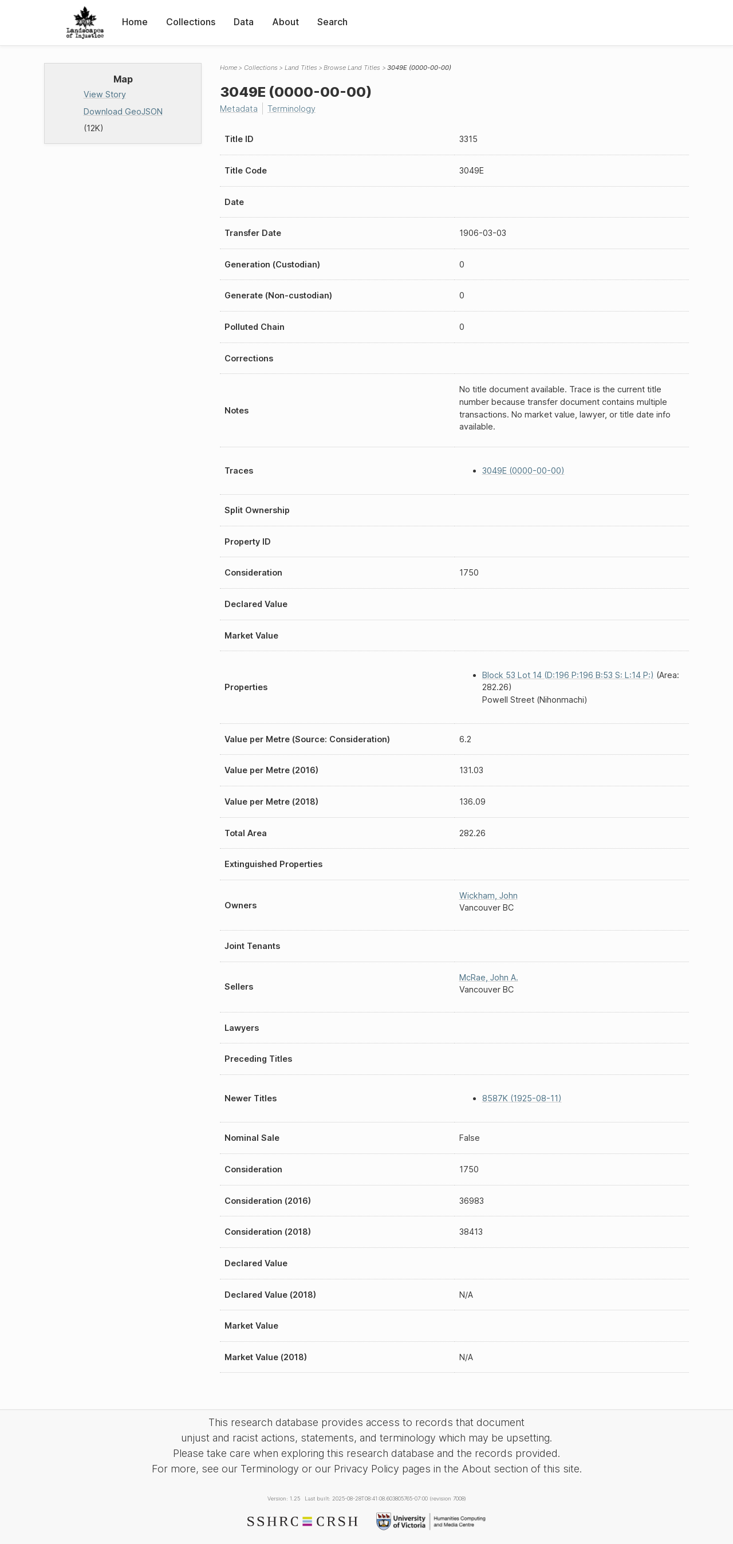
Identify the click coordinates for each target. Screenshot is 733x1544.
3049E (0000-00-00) (523, 470)
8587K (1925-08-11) (522, 1098)
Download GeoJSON (123, 111)
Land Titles (301, 68)
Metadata (239, 108)
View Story (105, 94)
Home (135, 21)
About (285, 21)
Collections (190, 21)
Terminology (291, 108)
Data (244, 21)
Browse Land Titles (352, 68)
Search (332, 21)
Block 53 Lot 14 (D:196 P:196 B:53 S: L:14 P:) (568, 675)
